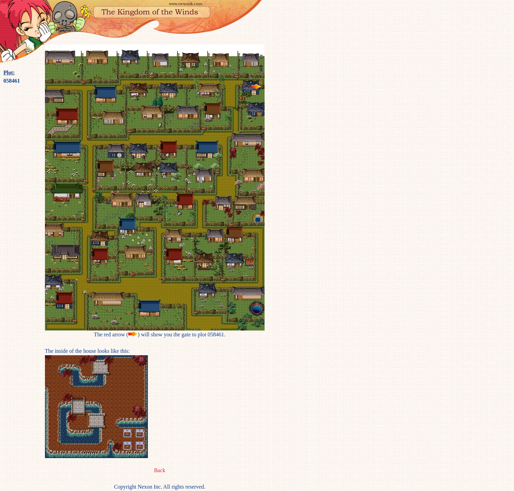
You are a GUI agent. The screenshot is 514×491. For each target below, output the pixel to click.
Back (159, 470)
